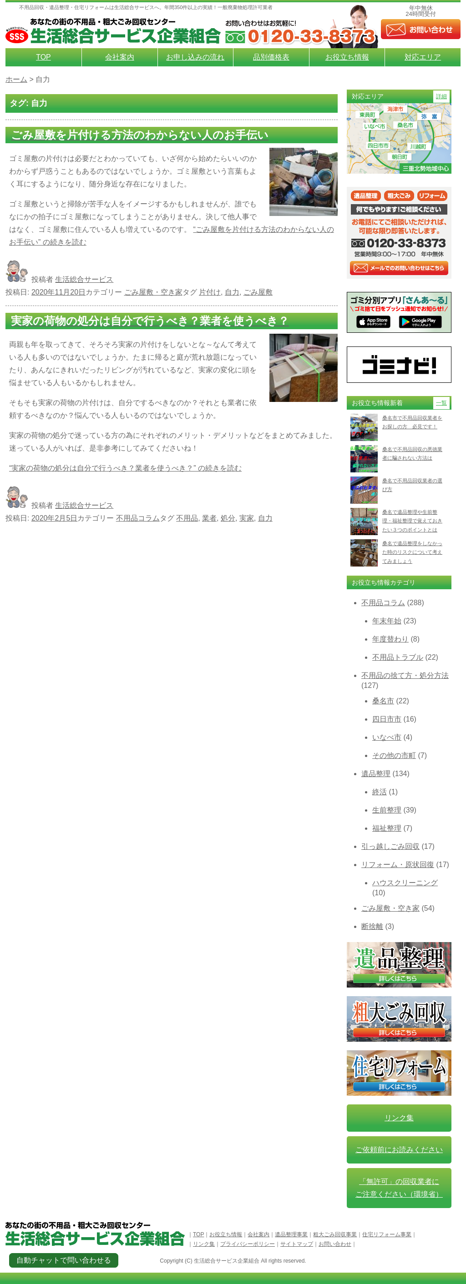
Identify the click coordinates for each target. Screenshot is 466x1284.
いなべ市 (386, 737)
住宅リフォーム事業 (386, 1234)
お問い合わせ (335, 1244)
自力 (232, 292)
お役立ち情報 (347, 57)
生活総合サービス (84, 279)
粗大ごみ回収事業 (335, 1234)
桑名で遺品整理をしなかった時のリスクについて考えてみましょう (412, 552)
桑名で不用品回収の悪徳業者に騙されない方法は (412, 453)
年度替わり (390, 639)
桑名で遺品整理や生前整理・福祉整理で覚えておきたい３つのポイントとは (412, 520)
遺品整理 (375, 773)
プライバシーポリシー (247, 1244)
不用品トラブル (397, 657)
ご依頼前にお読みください (399, 1150)
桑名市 (383, 701)
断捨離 (372, 926)
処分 (228, 518)
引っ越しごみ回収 (390, 846)
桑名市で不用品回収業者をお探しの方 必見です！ (412, 422)
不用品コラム (138, 518)
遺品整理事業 (291, 1234)
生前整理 (386, 810)
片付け (210, 292)
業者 (209, 518)
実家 (246, 518)
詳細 (441, 96)
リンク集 (399, 1118)
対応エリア (423, 57)
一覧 (441, 403)
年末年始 (386, 621)
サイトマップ (296, 1244)
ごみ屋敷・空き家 (153, 292)
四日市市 (386, 719)
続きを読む (125, 468)
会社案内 (119, 57)
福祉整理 (386, 828)
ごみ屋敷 (258, 292)
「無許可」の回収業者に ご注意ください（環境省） (399, 1188)
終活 (379, 792)
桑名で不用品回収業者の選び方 (412, 485)
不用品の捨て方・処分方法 (405, 675)
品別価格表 (271, 57)
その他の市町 (394, 755)
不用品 (187, 518)
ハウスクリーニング (405, 883)
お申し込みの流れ (195, 57)
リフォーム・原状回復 (397, 864)
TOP (43, 57)
